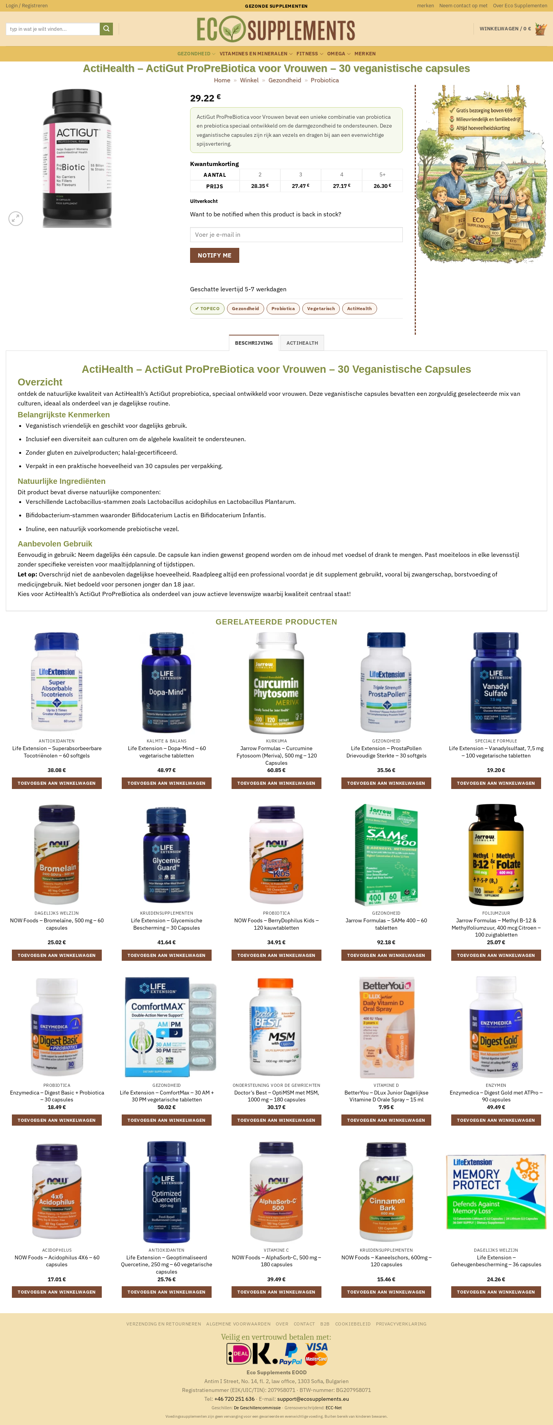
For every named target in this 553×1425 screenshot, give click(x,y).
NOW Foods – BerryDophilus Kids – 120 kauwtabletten (276, 924)
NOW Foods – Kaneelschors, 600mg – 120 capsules (386, 1261)
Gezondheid (196, 54)
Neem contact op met (463, 5)
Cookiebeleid (353, 1323)
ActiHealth (359, 308)
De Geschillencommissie (257, 1407)
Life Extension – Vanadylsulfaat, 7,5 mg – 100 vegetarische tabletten (496, 752)
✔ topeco (207, 308)
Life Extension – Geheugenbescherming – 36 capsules (496, 1261)
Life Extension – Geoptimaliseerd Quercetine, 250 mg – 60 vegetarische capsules (166, 1264)
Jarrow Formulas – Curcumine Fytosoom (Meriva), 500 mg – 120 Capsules (277, 755)
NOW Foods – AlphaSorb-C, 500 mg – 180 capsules (276, 1261)
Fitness (309, 54)
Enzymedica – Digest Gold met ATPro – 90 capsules (496, 1096)
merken (425, 5)
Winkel (249, 80)
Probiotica (325, 80)
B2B (325, 1323)
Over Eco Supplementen (520, 5)
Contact (304, 1323)
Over (282, 1323)
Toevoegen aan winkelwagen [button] (57, 783)
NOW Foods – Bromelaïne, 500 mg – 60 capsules (57, 924)
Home (222, 80)
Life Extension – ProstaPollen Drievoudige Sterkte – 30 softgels (386, 752)
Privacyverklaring (401, 1323)
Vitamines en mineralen (256, 54)
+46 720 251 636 (234, 1398)
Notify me (215, 255)
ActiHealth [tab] (302, 343)
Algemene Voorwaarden (238, 1323)
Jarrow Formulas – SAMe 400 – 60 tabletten (386, 924)
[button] (27, 6)
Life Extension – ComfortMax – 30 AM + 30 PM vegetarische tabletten (167, 1096)
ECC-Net (334, 1407)
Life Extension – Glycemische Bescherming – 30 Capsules (166, 924)
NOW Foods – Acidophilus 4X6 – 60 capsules (57, 1261)
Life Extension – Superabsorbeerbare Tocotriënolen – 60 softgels (57, 752)
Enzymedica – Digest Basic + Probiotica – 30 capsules (57, 1096)
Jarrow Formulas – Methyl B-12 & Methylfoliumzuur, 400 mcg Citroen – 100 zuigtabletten (496, 927)
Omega (339, 54)
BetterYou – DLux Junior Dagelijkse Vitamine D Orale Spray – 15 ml (386, 1096)
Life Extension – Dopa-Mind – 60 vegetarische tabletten (167, 752)
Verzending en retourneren (163, 1323)
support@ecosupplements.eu (313, 1398)
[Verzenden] (106, 29)
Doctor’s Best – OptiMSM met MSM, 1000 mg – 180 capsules (276, 1096)
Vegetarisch (321, 308)
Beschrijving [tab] (254, 343)
